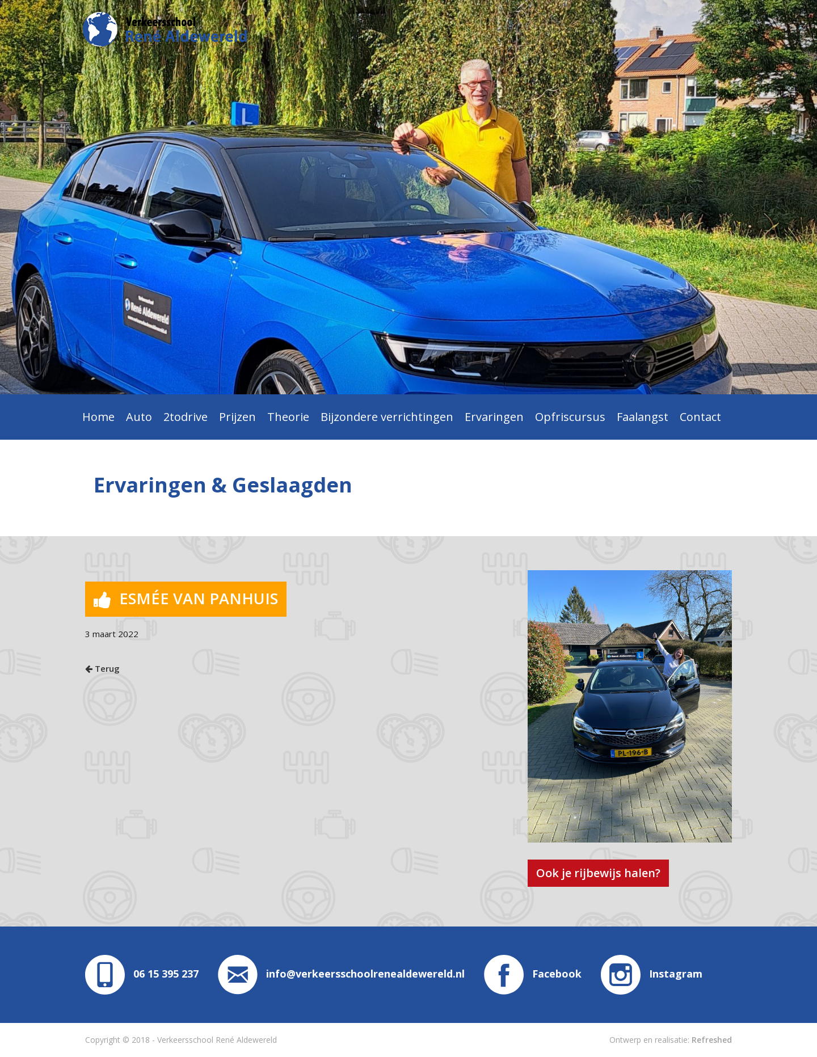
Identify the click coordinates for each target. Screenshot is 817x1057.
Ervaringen (494, 416)
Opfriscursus (570, 416)
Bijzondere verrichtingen (387, 416)
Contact (700, 416)
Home (98, 416)
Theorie (288, 416)
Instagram (651, 973)
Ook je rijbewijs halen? (598, 873)
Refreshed (712, 1039)
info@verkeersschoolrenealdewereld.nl (341, 973)
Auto (139, 416)
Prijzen (237, 416)
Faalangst (642, 416)
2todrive (185, 416)
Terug (102, 668)
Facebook (533, 973)
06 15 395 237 (166, 973)
